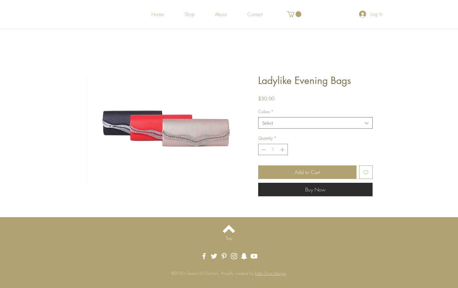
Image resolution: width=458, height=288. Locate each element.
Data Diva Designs (271, 273)
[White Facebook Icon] (204, 256)
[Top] (229, 238)
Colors (266, 112)
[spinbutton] (273, 149)
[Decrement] (263, 149)
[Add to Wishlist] (366, 172)
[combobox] (315, 123)
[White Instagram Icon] (234, 256)
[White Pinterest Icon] (224, 256)
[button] (294, 14)
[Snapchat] (244, 256)
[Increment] (283, 149)
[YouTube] (254, 256)
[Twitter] (214, 256)
